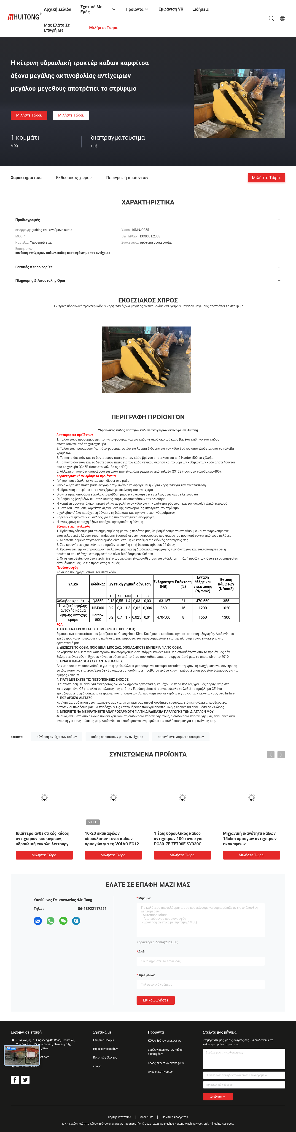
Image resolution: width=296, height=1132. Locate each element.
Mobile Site (146, 1117)
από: (141, 952)
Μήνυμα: (144, 898)
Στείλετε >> (217, 1096)
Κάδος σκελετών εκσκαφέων (166, 1063)
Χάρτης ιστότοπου (119, 1117)
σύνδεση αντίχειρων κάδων (57, 737)
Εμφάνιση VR (171, 9)
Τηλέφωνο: (146, 975)
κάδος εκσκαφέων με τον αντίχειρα (117, 737)
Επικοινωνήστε (155, 1000)
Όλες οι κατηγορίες (160, 1071)
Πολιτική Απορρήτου (175, 1117)
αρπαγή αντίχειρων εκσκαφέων (181, 737)
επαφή (97, 1066)
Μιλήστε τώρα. (29, 115)
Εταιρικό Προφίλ (103, 1040)
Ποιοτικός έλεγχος (105, 1057)
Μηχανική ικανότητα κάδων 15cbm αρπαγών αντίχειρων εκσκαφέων (250, 838)
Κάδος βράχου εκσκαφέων (164, 1040)
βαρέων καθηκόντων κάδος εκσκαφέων (165, 1052)
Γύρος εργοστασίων (105, 1048)
